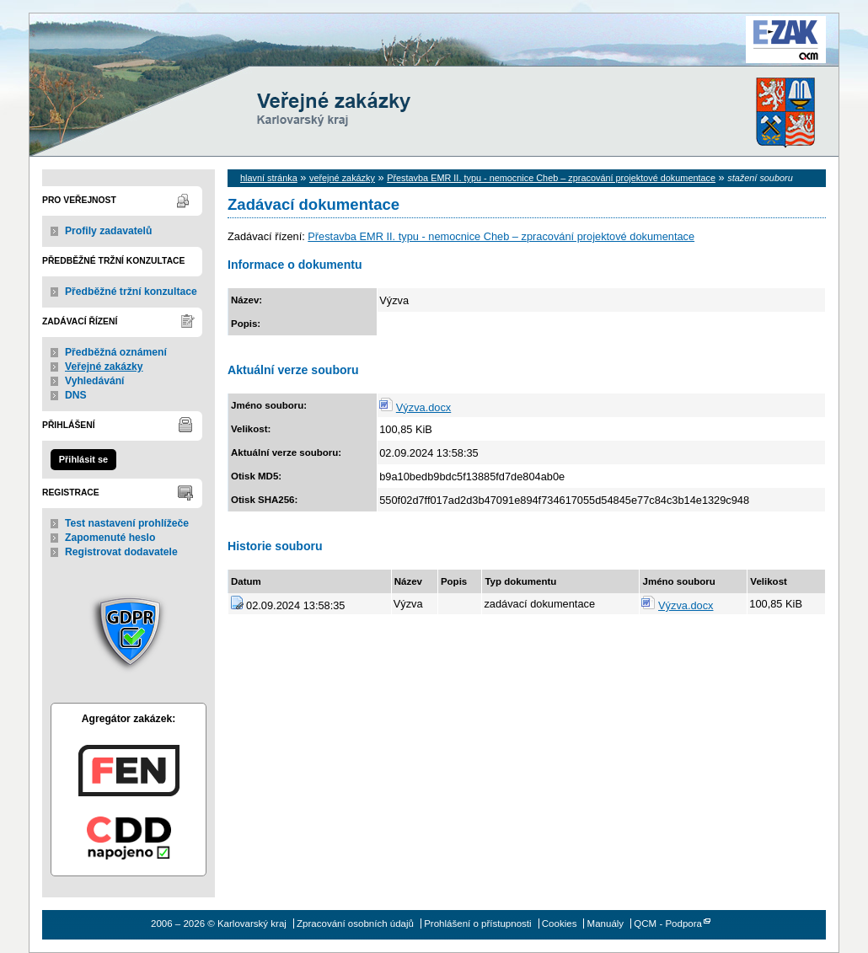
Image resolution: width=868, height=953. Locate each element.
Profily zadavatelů (108, 231)
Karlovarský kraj (383, 54)
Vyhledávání (95, 381)
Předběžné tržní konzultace (131, 291)
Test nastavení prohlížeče (127, 523)
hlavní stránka (268, 178)
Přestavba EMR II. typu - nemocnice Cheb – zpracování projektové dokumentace (551, 178)
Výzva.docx (423, 407)
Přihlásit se (83, 459)
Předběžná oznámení (116, 352)
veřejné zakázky (342, 178)
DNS (76, 395)
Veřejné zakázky (104, 366)
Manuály (605, 923)
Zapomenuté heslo (110, 537)
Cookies (559, 923)
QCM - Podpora (668, 923)
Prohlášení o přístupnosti (477, 923)
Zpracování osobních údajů (355, 923)
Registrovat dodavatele (121, 552)
